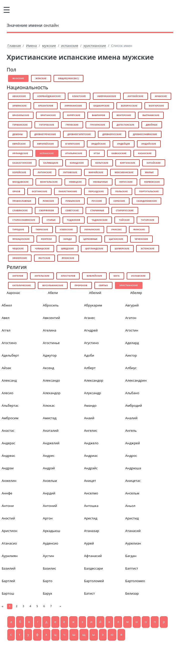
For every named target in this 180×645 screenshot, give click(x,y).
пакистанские (68, 191)
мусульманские (52, 285)
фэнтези (46, 239)
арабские (161, 96)
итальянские (73, 153)
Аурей (89, 543)
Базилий (9, 568)
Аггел (6, 330)
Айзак (6, 368)
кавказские (119, 153)
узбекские (66, 229)
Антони (8, 505)
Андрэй (49, 468)
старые (51, 220)
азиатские (79, 96)
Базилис (49, 568)
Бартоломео (135, 581)
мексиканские (124, 172)
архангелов (45, 105)
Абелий (95, 292)
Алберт (90, 368)
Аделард (132, 343)
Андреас (8, 455)
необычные (100, 181)
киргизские (127, 162)
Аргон (48, 518)
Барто (47, 581)
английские (135, 96)
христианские (94, 45)
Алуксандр (92, 393)
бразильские (21, 115)
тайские (124, 220)
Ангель (131, 430)
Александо (51, 380)
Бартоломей (94, 581)
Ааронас (13, 292)
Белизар (132, 593)
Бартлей (8, 581)
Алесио (7, 393)
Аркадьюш (51, 530)
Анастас (8, 430)
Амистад (49, 418)
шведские (67, 248)
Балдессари (93, 568)
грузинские (97, 124)
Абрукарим (93, 305)
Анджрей (132, 443)
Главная (14, 45)
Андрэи (8, 468)
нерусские (126, 181)
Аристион (10, 530)
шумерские (122, 248)
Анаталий (51, 430)
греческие (72, 124)
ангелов (18, 275)
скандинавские (146, 200)
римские (48, 200)
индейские (98, 143)
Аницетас (132, 480)
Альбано (132, 393)
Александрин (135, 380)
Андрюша (133, 468)
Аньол (130, 505)
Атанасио (9, 543)
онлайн (33, 25)
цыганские (116, 239)
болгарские (156, 105)
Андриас (91, 455)
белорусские (129, 105)
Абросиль (51, 305)
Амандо (90, 405)
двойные (152, 124)
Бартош (8, 593)
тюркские (42, 229)
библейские (94, 275)
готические (46, 124)
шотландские (94, 248)
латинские (45, 172)
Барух (47, 593)
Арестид (90, 518)
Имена (31, 45)
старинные (97, 210)
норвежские (152, 181)
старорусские (125, 210)
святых (103, 285)
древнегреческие (45, 134)
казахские (144, 153)
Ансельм (132, 493)
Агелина (49, 330)
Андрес (49, 455)
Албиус (131, 368)
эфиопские (20, 258)
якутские (44, 258)
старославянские (24, 220)
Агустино (91, 343)
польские (121, 191)
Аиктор (131, 355)
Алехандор (51, 393)
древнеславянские (145, 134)
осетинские (39, 191)
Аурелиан (133, 543)
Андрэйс (91, 468)
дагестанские (125, 124)
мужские (49, 45)
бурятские (73, 115)
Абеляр (136, 292)
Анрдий (49, 493)
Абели (53, 292)
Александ (9, 380)
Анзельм (50, 480)
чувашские (42, 248)
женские (41, 78)
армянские (20, 105)
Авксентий (51, 317)
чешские (18, 248)
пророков (81, 285)
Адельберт (10, 355)
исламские (138, 275)
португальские (149, 191)
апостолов (68, 275)
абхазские (19, 96)
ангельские (42, 275)
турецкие (18, 229)
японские (68, 258)
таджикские (99, 220)
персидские (96, 191)
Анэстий (8, 518)
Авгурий (132, 305)
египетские (72, 143)
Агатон (130, 317)
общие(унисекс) (68, 78)
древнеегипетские (79, 134)
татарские (147, 220)
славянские (20, 210)
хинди (67, 239)
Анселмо (91, 493)
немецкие (75, 181)
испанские (69, 45)
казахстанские (22, 162)
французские (21, 239)
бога (117, 275)
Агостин (131, 330)
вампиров (98, 115)
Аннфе (7, 493)
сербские (119, 200)
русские (97, 200)
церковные (90, 239)
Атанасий (132, 530)
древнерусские (111, 134)
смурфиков (46, 210)
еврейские (19, 143)
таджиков (73, 220)
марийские (96, 172)
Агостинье (51, 343)
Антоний (50, 505)
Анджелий (51, 443)
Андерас (8, 443)
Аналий (131, 418)
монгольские (49, 181)
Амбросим (10, 418)
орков (17, 191)
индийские (148, 143)
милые (149, 172)
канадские (77, 162)
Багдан (130, 556)
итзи (97, 153)
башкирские (102, 105)
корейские (19, 172)
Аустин (48, 556)
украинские (92, 229)
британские (48, 115)
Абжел (7, 305)
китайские (154, 162)
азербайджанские (49, 96)
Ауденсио (50, 543)
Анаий (89, 418)
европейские (45, 143)
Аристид (132, 518)
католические (22, 285)
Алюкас (49, 405)
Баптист (131, 568)
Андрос (131, 455)
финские (139, 229)
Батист (89, 593)
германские (20, 124)
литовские (70, 172)
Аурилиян (10, 556)
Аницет (90, 480)
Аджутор (50, 355)
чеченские (141, 239)
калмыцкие (50, 162)
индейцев (123, 143)
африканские (73, 105)
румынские (73, 200)
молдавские (21, 181)
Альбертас (10, 405)
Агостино (9, 343)
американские (106, 96)
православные (22, 200)
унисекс (116, 229)
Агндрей (91, 330)
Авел (6, 317)
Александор (93, 380)
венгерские (124, 115)
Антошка (91, 505)
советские (72, 210)
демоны (18, 134)
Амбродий (133, 405)
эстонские (147, 248)
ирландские (20, 153)
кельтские (102, 162)
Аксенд (48, 368)
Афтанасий (93, 556)
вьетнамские (150, 115)
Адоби (89, 355)
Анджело (91, 443)
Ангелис (90, 430)
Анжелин (9, 480)
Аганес (89, 317)
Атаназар (91, 530)
